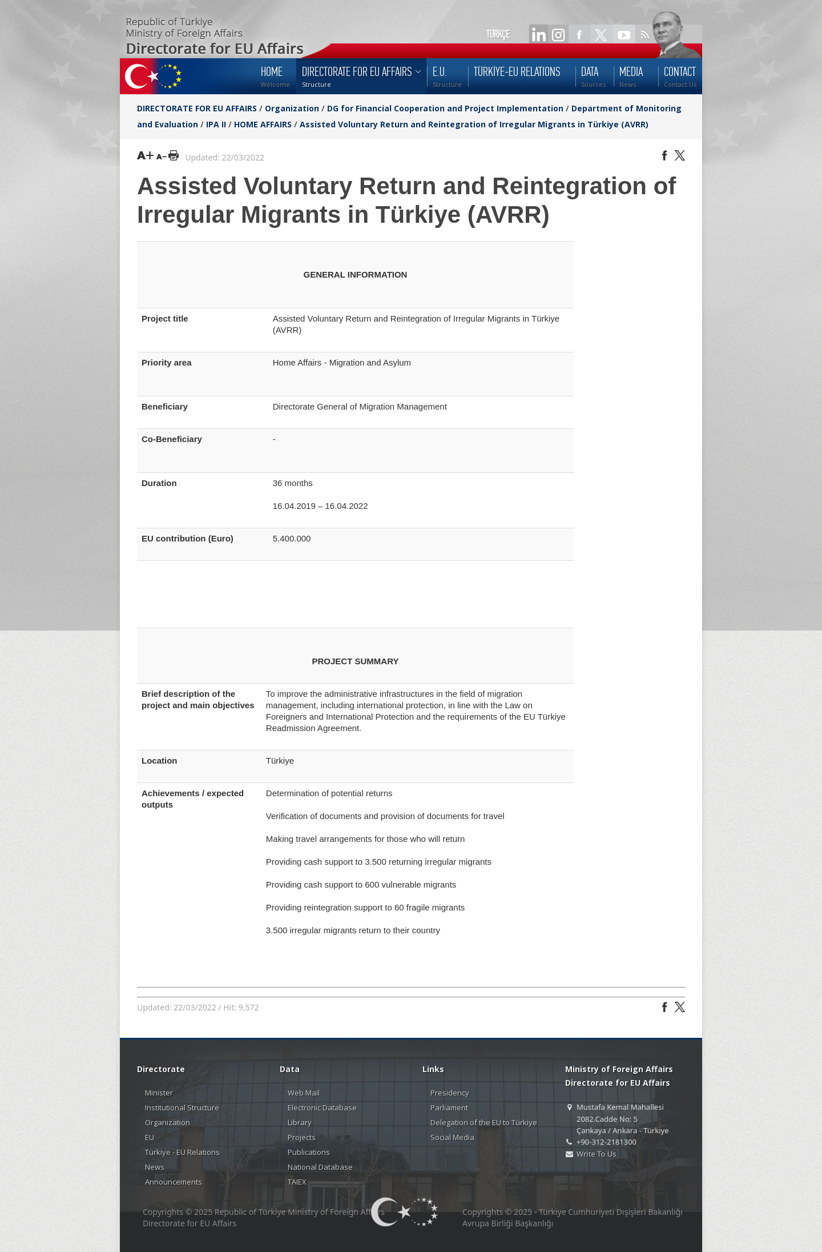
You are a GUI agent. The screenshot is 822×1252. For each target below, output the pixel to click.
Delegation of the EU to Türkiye (483, 1122)
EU (149, 1137)
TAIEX (297, 1182)
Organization (292, 108)
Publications (309, 1152)
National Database (320, 1167)
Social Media (452, 1137)
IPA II (216, 124)
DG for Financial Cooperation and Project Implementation (445, 108)
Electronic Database (322, 1107)
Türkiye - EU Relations (182, 1152)
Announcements (173, 1182)
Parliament (449, 1107)
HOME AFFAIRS (263, 124)
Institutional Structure (182, 1107)
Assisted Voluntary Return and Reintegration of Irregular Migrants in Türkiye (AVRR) (474, 124)
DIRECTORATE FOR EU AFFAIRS (198, 108)
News (154, 1167)
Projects (302, 1137)
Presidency (449, 1093)
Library (300, 1122)
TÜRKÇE (498, 34)
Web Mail (304, 1093)
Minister (159, 1093)
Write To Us (596, 1154)
